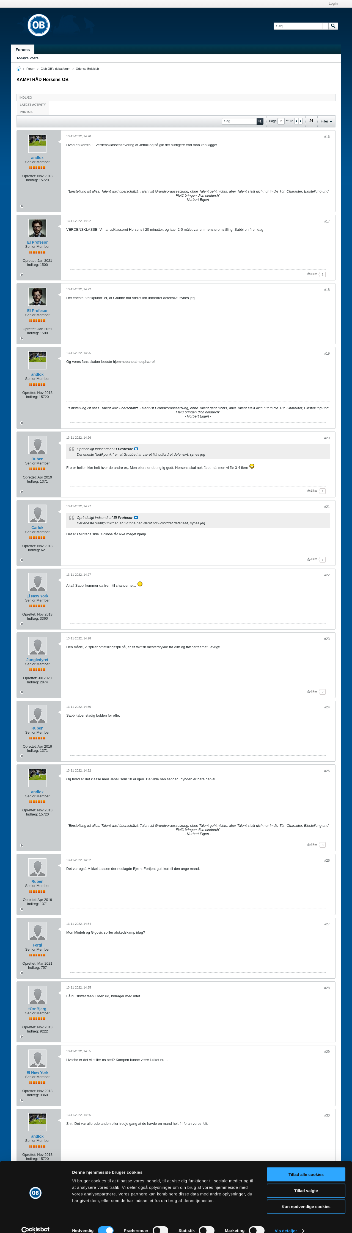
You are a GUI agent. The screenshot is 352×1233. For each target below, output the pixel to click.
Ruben (37, 459)
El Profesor (37, 242)
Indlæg (26, 97)
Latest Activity (33, 104)
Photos (26, 111)
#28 (327, 988)
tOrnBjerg (37, 1009)
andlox (37, 157)
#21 (327, 507)
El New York (37, 596)
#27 (327, 924)
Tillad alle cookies (306, 1166)
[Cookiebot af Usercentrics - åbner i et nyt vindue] (36, 1222)
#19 (327, 353)
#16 (327, 137)
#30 (327, 1115)
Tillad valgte (306, 1182)
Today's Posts (27, 58)
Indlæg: (32, 180)
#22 (327, 575)
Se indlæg (136, 448)
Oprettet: (29, 176)
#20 (327, 438)
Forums (23, 50)
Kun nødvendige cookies (306, 1198)
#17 (327, 221)
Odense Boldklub (87, 68)
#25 (327, 771)
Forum (30, 68)
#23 (327, 639)
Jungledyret (37, 660)
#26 (327, 860)
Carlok (37, 527)
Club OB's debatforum (55, 68)
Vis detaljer (286, 1222)
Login (333, 3)
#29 (327, 1052)
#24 (327, 707)
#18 (327, 290)
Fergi (37, 945)
